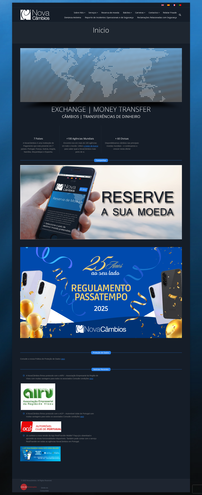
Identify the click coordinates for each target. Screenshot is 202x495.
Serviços (92, 12)
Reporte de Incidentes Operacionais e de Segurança (109, 17)
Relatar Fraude (170, 12)
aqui (63, 359)
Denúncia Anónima (72, 17)
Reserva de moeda (110, 12)
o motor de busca (91, 146)
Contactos (153, 12)
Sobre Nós (79, 12)
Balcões (126, 12)
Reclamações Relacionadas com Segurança (157, 17)
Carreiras (139, 12)
